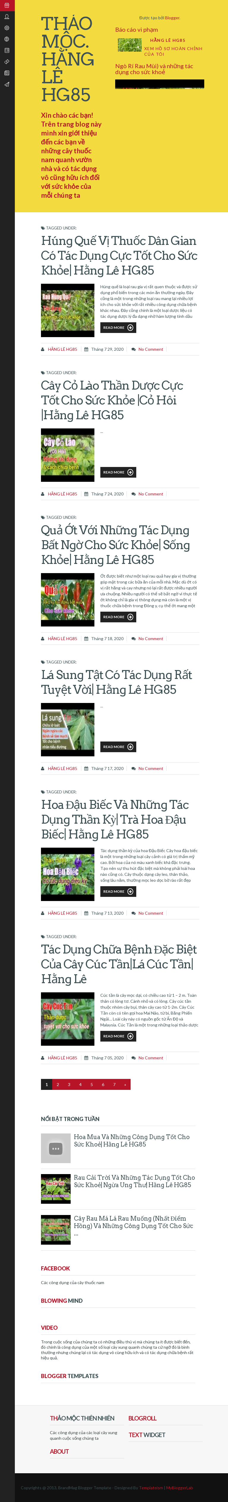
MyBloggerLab (179, 1487)
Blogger (172, 17)
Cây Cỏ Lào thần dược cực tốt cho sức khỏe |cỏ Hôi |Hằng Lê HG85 (112, 400)
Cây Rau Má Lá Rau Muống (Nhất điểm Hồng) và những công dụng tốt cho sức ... (133, 1226)
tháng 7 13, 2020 (107, 913)
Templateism (151, 1487)
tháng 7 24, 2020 (107, 493)
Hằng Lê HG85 (167, 40)
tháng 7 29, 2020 (107, 349)
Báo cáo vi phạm (136, 29)
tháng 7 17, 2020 (107, 768)
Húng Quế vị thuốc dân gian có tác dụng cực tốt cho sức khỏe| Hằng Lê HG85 (119, 256)
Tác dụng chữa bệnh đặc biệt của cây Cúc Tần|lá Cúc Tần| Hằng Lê (119, 964)
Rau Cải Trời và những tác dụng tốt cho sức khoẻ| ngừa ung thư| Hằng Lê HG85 (134, 1181)
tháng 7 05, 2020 (107, 1057)
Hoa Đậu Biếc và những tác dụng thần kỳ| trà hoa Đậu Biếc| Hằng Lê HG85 (115, 819)
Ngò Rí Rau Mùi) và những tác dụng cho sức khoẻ (154, 68)
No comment (151, 349)
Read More (118, 327)
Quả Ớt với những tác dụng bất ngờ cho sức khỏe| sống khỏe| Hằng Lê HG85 (115, 545)
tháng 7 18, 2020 (107, 638)
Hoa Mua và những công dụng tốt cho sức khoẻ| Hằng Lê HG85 (132, 1140)
